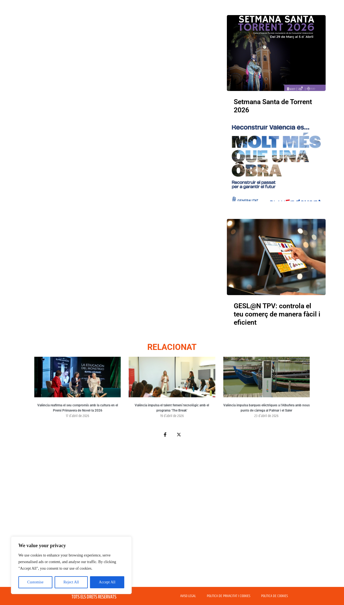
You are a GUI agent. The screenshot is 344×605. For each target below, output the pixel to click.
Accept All (107, 582)
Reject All (71, 582)
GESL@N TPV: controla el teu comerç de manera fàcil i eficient (277, 314)
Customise (35, 582)
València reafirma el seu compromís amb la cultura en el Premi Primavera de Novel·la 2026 (77, 408)
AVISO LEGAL (188, 596)
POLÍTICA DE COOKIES (274, 596)
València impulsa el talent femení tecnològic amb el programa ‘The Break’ (172, 408)
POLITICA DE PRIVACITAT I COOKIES (228, 596)
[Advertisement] (172, 515)
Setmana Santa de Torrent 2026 (273, 106)
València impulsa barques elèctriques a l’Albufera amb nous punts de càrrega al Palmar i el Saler (266, 408)
